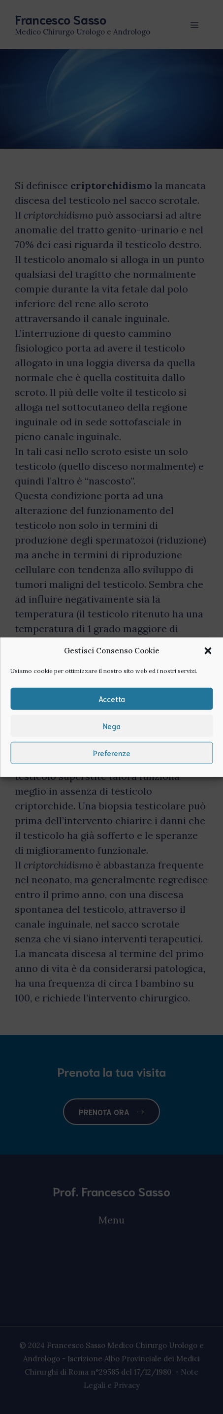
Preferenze (111, 753)
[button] (208, 651)
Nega (112, 726)
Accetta (111, 699)
